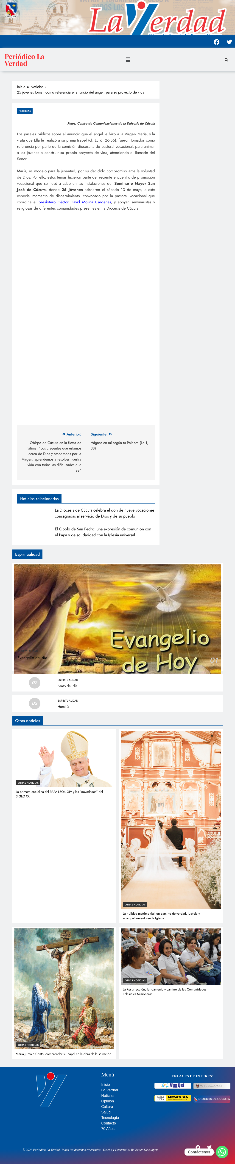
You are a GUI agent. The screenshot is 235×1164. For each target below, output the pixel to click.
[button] (128, 59)
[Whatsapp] (222, 1152)
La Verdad (109, 1090)
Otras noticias (28, 783)
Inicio (105, 1085)
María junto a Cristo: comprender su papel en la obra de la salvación (63, 1054)
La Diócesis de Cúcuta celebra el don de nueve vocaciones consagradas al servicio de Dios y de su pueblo (104, 513)
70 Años (108, 1129)
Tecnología (110, 1118)
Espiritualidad (27, 651)
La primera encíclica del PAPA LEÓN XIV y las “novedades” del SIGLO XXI (59, 794)
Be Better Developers (145, 1150)
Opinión (107, 1101)
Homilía (63, 706)
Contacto (108, 1123)
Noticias (25, 111)
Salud (106, 1112)
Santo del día (67, 686)
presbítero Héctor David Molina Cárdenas (75, 202)
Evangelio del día (32, 658)
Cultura (107, 1107)
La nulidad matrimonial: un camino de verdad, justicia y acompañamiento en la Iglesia (161, 915)
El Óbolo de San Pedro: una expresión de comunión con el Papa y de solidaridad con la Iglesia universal (103, 532)
